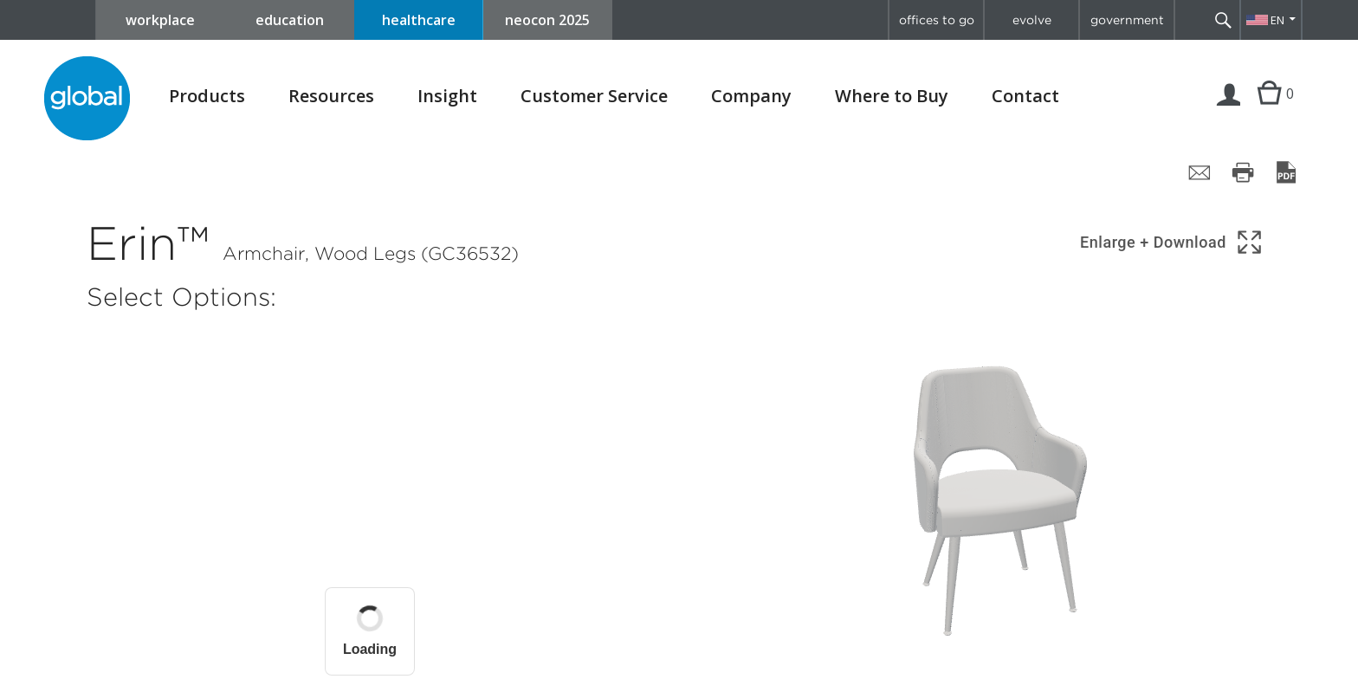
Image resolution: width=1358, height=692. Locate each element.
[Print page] (1242, 172)
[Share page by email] (1199, 172)
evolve (1031, 20)
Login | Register (1229, 111)
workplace (160, 19)
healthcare (419, 19)
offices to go (936, 20)
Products (207, 96)
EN (1277, 20)
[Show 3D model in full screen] (1172, 242)
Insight (447, 95)
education (289, 19)
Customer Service (594, 96)
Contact (1025, 95)
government (1127, 20)
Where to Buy (891, 96)
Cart (1269, 111)
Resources (331, 96)
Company (751, 96)
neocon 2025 (547, 19)
